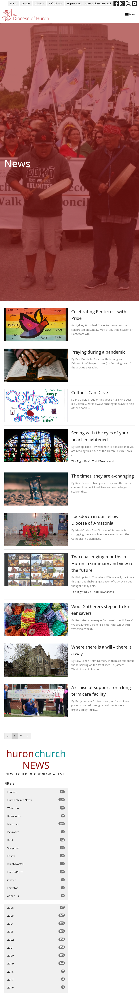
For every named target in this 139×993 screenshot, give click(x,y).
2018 (36, 971)
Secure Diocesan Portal (98, 3)
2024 (36, 923)
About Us (36, 896)
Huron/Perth (36, 872)
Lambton (36, 888)
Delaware (36, 832)
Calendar (40, 3)
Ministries (36, 824)
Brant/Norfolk (36, 864)
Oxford (36, 880)
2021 (36, 947)
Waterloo (36, 808)
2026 (36, 907)
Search (13, 3)
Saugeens (36, 848)
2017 (36, 979)
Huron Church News (36, 800)
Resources (36, 816)
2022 (36, 939)
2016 (36, 987)
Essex (36, 856)
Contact (26, 3)
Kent (36, 840)
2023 (36, 931)
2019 (36, 963)
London (36, 792)
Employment (74, 3)
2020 (36, 955)
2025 (36, 915)
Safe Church (55, 3)
